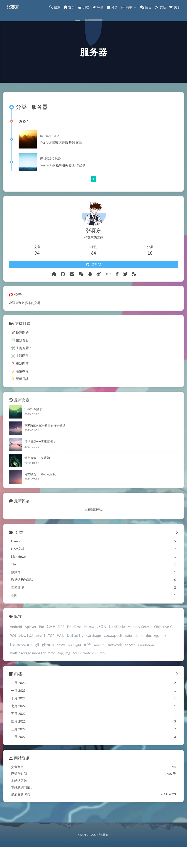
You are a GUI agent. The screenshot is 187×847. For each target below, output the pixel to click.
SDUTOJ (26, 647)
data (128, 647)
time (51, 664)
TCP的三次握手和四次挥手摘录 (44, 437)
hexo (60, 656)
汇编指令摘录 (33, 420)
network (115, 656)
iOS (87, 656)
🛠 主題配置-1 (21, 359)
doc (149, 647)
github (48, 656)
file (163, 647)
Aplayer (30, 638)
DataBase (74, 638)
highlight (74, 656)
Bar (41, 638)
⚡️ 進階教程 (20, 383)
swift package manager (28, 664)
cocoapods (113, 647)
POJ (13, 647)
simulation (146, 656)
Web (60, 647)
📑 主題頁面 (20, 352)
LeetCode (117, 638)
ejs (156, 647)
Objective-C (163, 638)
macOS (99, 656)
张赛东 (14, 7)
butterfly (75, 647)
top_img (64, 664)
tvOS (77, 664)
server (130, 656)
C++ (51, 638)
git (37, 656)
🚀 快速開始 (20, 344)
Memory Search (139, 638)
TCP (51, 647)
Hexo (89, 638)
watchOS (90, 664)
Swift (40, 647)
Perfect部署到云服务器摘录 (64, 152)
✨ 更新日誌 (20, 390)
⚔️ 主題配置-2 (21, 367)
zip (102, 664)
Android (16, 638)
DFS (61, 638)
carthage (93, 647)
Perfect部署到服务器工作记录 (66, 175)
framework (21, 656)
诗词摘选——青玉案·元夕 (40, 453)
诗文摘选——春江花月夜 (40, 485)
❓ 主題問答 (20, 375)
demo (139, 647)
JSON (101, 638)
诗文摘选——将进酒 (37, 469)
